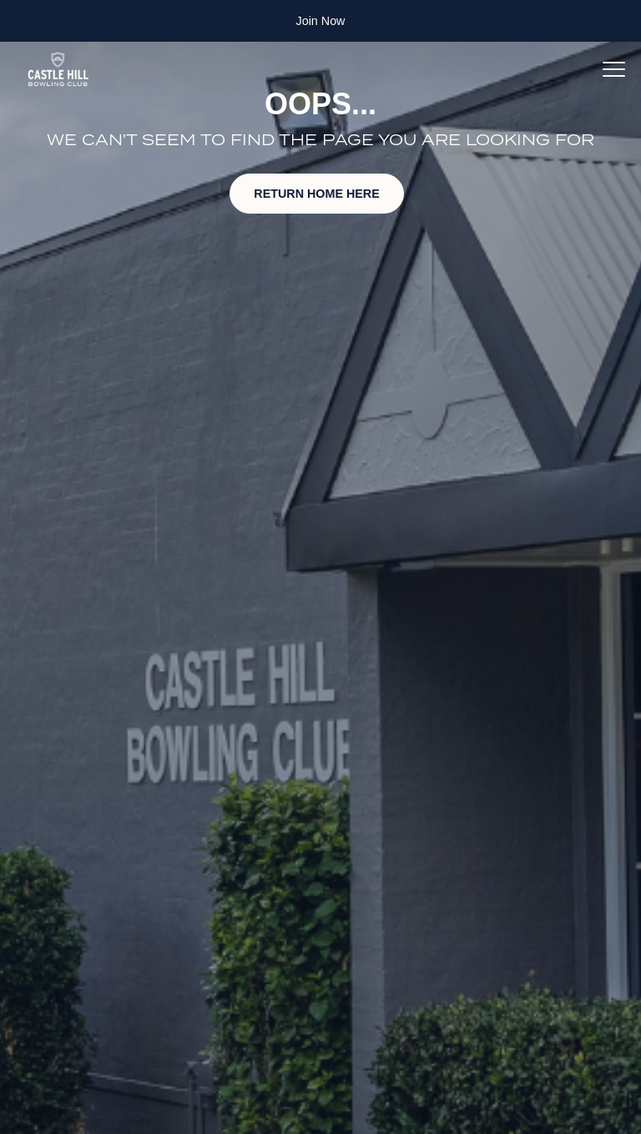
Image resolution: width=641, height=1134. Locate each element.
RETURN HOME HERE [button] (316, 193)
